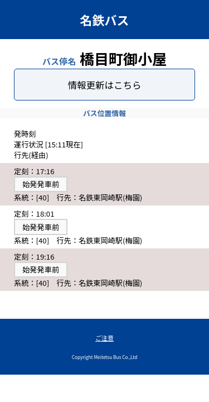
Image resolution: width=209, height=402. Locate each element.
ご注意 (104, 337)
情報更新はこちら (105, 85)
